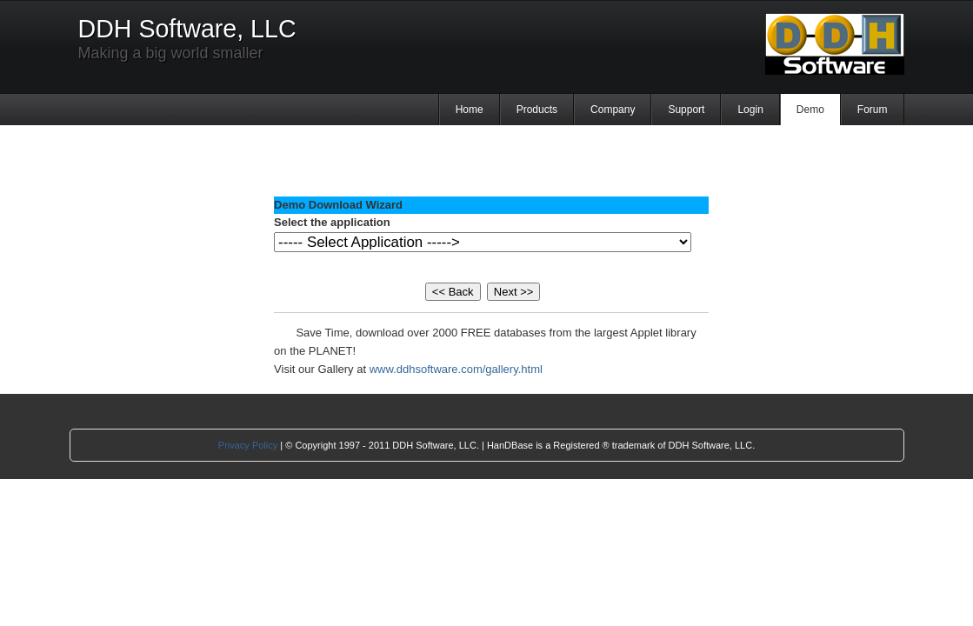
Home (469, 109)
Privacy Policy (247, 445)
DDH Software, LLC (187, 29)
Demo (810, 109)
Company (612, 109)
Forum (872, 109)
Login (750, 109)
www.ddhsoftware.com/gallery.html (456, 369)
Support (686, 109)
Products (536, 109)
